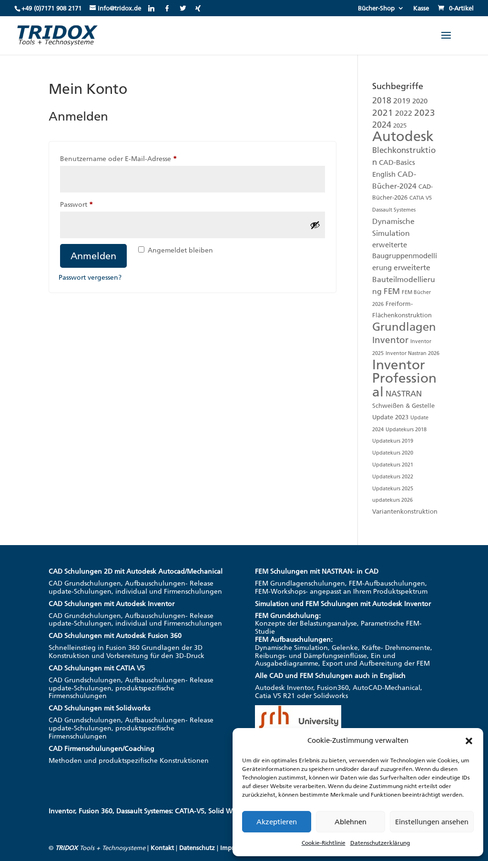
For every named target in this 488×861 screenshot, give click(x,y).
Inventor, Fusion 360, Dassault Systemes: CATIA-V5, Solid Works (147, 811)
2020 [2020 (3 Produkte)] (419, 101)
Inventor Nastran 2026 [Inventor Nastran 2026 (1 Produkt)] (412, 353)
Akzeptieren (276, 822)
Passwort (94, 203)
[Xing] (198, 8)
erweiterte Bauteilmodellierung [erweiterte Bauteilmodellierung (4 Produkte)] (403, 279)
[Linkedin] (151, 8)
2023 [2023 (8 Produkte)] (424, 112)
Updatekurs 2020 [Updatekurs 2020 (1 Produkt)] (392, 453)
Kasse (421, 8)
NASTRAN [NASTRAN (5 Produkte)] (404, 393)
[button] (469, 741)
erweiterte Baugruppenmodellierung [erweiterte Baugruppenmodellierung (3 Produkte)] (404, 257)
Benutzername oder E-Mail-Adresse (136, 157)
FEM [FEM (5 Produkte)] (392, 291)
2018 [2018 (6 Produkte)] (381, 100)
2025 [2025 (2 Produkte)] (400, 125)
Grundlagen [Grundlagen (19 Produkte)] (404, 327)
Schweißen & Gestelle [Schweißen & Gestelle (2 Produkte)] (403, 405)
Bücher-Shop (376, 8)
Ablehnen (350, 822)
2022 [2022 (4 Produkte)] (403, 113)
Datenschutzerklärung (380, 843)
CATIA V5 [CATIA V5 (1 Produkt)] (420, 198)
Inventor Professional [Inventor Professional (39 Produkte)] (404, 378)
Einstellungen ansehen (431, 822)
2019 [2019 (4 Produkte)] (401, 100)
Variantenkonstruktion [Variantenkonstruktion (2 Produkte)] (404, 511)
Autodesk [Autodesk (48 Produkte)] (403, 136)
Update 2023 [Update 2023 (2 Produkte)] (390, 417)
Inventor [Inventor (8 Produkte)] (390, 339)
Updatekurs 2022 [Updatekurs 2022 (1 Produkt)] (392, 477)
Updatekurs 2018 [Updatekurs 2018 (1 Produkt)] (406, 429)
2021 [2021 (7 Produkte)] (382, 112)
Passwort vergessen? (90, 277)
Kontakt (162, 847)
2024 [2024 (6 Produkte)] (381, 125)
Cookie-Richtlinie (324, 843)
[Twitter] (183, 8)
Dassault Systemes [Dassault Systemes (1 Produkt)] (394, 210)
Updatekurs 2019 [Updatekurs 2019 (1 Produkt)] (392, 441)
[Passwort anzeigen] (315, 225)
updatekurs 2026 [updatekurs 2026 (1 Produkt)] (392, 500)
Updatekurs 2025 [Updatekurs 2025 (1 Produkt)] (392, 489)
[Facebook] (167, 8)
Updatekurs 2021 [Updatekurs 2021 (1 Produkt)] (392, 465)
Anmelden (93, 256)
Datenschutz (197, 847)
